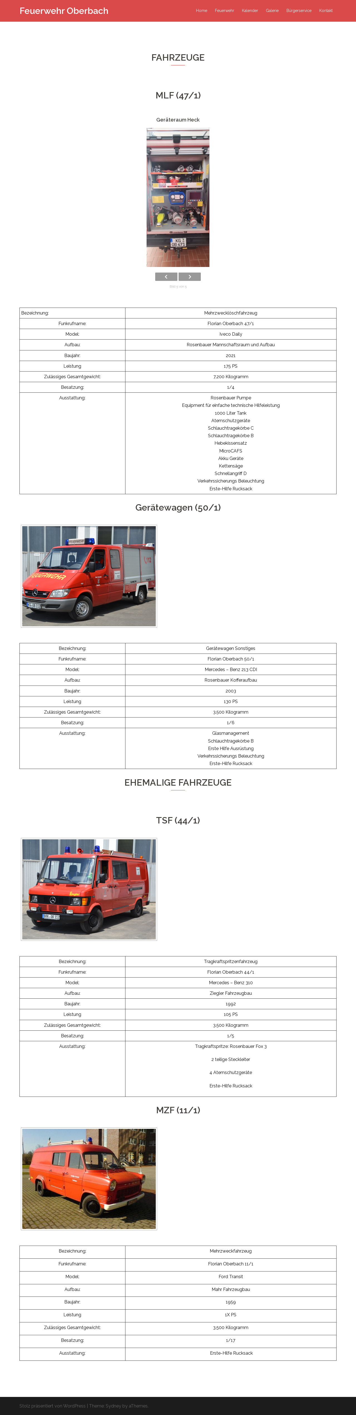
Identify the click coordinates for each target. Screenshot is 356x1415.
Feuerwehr (224, 10)
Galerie (272, 10)
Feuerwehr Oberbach (63, 11)
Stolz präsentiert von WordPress (52, 1406)
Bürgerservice (299, 10)
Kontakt (326, 10)
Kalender (250, 10)
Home (201, 10)
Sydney (113, 1406)
